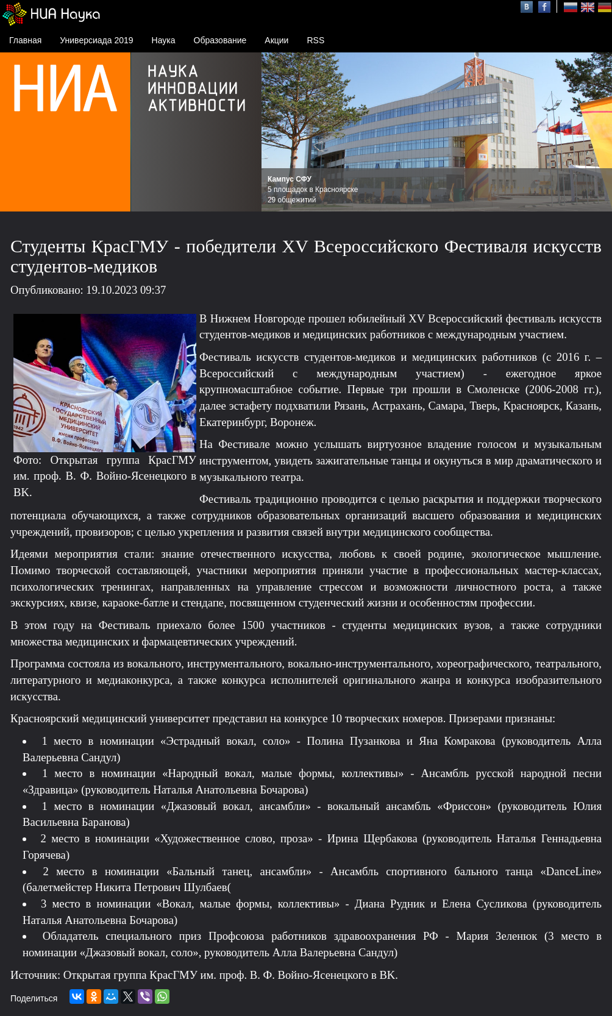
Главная (25, 40)
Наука (164, 40)
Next (596, 132)
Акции (276, 40)
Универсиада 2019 (96, 40)
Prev (277, 132)
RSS (315, 40)
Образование (220, 40)
